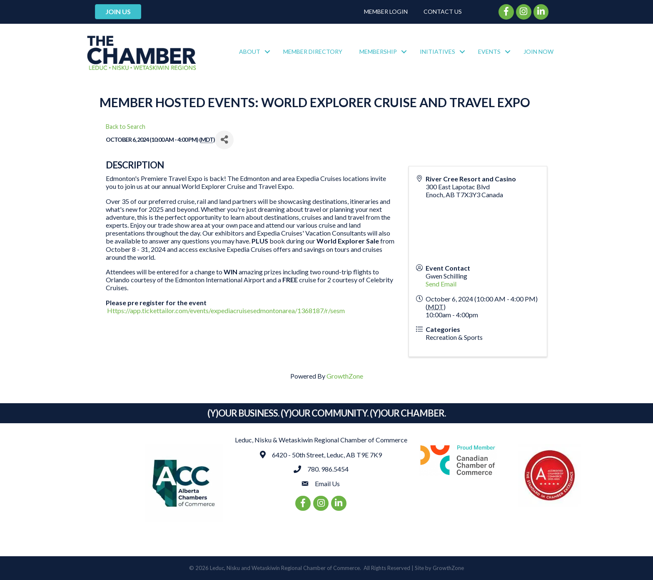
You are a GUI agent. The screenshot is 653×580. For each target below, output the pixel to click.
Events (489, 51)
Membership (378, 51)
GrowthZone (344, 376)
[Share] (224, 140)
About (249, 51)
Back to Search (125, 126)
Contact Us (443, 11)
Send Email (441, 284)
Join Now (538, 51)
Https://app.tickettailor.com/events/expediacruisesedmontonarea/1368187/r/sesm (226, 310)
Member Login (386, 11)
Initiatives (437, 51)
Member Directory (312, 51)
